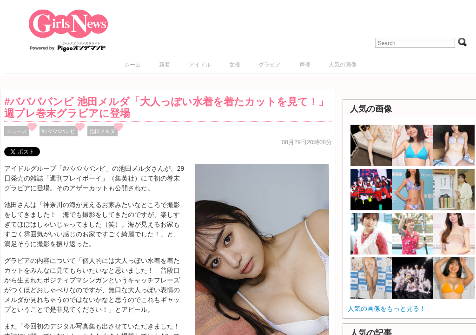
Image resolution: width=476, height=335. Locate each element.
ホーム (132, 64)
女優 (234, 64)
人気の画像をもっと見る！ (387, 308)
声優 (305, 64)
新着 (164, 64)
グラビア (269, 64)
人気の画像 (343, 64)
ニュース (17, 131)
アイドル (200, 64)
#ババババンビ (58, 131)
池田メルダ (102, 131)
